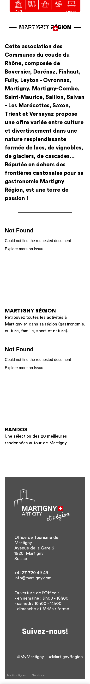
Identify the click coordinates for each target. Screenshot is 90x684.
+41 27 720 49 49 (31, 572)
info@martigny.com (33, 578)
